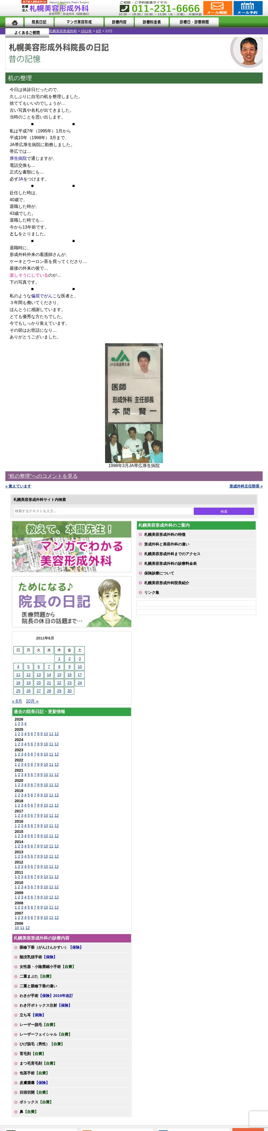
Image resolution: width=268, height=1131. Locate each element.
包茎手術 (35, 1073)
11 (51, 734)
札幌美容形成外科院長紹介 (166, 583)
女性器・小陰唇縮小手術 (48, 966)
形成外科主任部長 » (246, 486)
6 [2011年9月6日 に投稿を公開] (39, 666)
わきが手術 (46, 995)
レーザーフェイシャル (46, 1034)
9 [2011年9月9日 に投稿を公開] (69, 666)
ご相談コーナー (217, 8)
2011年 (37, 31)
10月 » (32, 701)
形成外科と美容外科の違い (166, 544)
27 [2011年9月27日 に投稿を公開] (39, 691)
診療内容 (119, 22)
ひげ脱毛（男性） (42, 1044)
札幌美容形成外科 (14, 31)
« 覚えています (18, 486)
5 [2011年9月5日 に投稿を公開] (28, 666)
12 (56, 734)
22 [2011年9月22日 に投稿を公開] (59, 683)
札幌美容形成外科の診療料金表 (170, 563)
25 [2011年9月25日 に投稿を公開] (18, 691)
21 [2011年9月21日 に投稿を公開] (49, 683)
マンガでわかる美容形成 (78, 22)
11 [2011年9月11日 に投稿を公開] (18, 675)
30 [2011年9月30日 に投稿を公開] (70, 691)
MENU (13, 8)
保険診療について (159, 573)
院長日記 (39, 22)
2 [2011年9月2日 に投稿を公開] (69, 658)
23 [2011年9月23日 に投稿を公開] (70, 683)
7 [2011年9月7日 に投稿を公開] (49, 666)
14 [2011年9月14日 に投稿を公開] (49, 675)
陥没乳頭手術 (38, 957)
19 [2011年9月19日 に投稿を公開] (28, 683)
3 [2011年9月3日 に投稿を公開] (80, 658)
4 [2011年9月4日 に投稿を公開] (18, 666)
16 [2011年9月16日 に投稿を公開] (70, 675)
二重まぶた (36, 976)
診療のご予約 (247, 8)
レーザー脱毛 (38, 1024)
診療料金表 (151, 22)
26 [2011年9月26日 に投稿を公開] (28, 691)
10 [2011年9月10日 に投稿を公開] (80, 666)
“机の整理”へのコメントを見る (43, 476)
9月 (49, 31)
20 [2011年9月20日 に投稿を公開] (39, 683)
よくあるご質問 (241, 22)
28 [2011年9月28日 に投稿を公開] (49, 691)
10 (46, 734)
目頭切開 (35, 1092)
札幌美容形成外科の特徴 (164, 534)
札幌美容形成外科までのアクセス (172, 554)
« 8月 (17, 701)
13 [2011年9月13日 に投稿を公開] (39, 675)
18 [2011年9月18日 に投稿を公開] (18, 683)
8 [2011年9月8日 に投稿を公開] (59, 666)
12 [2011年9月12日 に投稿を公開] (28, 675)
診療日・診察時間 (193, 22)
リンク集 (151, 592)
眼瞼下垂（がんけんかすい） (51, 947)
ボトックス (36, 1102)
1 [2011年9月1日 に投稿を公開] (59, 658)
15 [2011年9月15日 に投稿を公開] (59, 675)
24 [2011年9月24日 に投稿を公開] (80, 683)
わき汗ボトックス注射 (46, 1005)
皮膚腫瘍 (35, 1083)
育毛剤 (33, 1053)
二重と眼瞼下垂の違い (38, 986)
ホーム (14, 22)
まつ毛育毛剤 (38, 1063)
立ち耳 (33, 1015)
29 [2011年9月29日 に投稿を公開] (59, 691)
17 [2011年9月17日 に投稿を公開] (80, 675)
